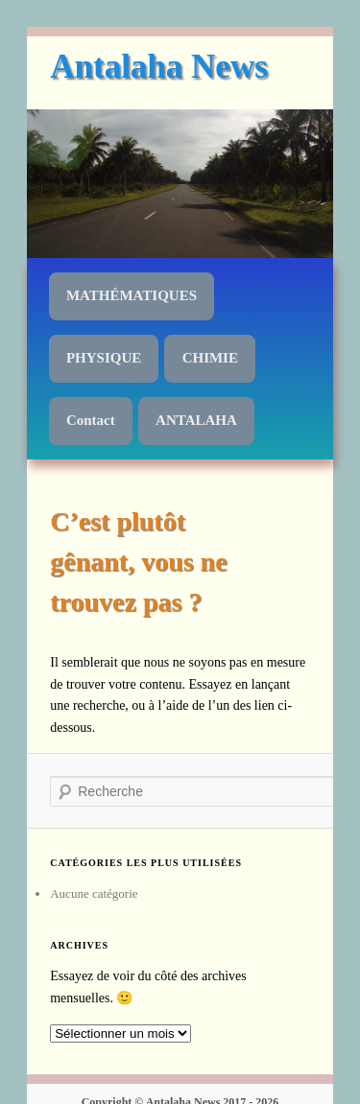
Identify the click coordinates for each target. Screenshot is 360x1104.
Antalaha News (159, 66)
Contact (90, 420)
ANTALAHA (196, 420)
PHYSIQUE (103, 357)
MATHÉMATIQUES (131, 295)
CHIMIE (210, 357)
